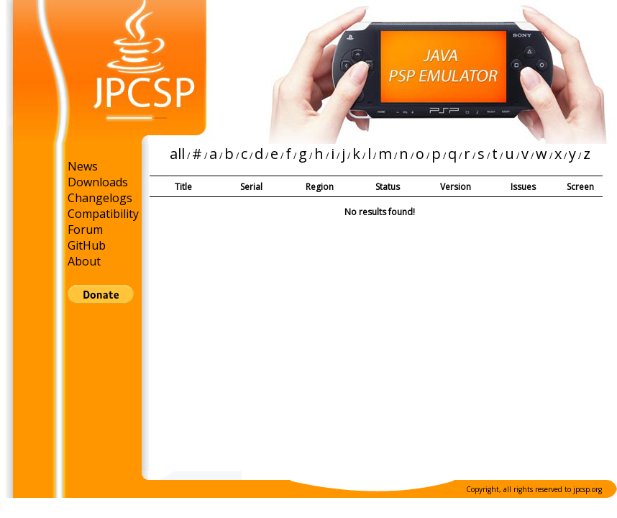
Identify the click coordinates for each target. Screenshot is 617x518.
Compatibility (103, 214)
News (83, 166)
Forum (85, 229)
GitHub (87, 245)
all (177, 153)
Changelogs (100, 198)
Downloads (98, 182)
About (84, 261)
